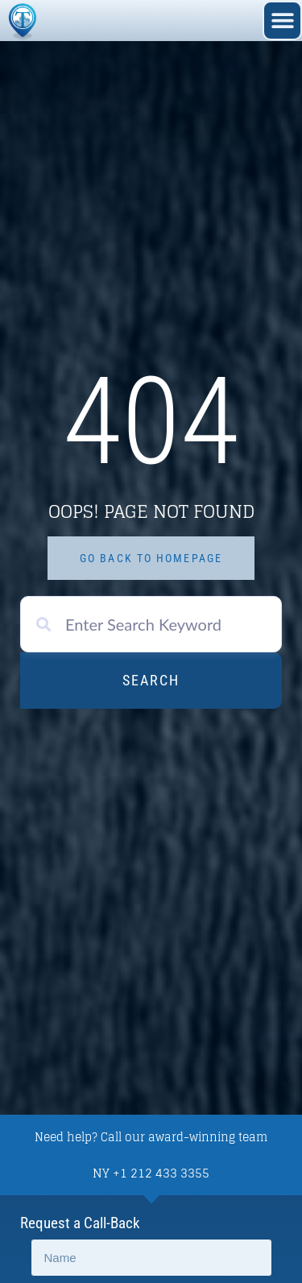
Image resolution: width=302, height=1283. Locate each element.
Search (151, 680)
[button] (282, 20)
